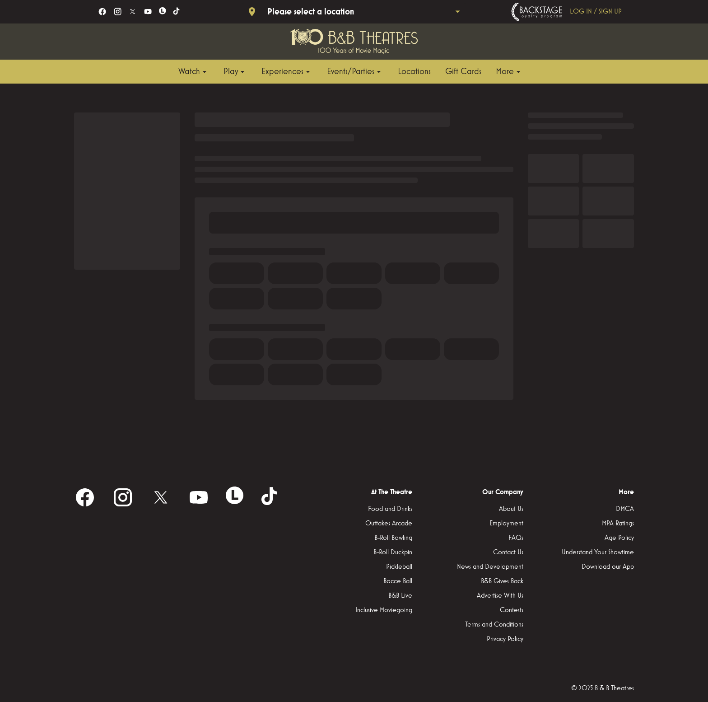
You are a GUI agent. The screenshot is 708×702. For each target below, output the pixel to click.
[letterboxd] (162, 10)
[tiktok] (176, 11)
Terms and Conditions (494, 624)
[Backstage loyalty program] (568, 12)
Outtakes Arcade (388, 523)
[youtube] (148, 11)
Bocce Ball (397, 581)
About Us (511, 509)
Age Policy (619, 538)
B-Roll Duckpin (392, 552)
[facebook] (102, 11)
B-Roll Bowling (393, 538)
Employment (506, 523)
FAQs (515, 538)
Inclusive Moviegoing (383, 610)
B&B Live (400, 595)
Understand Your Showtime (598, 552)
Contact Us (508, 552)
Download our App (608, 567)
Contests (511, 610)
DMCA (625, 509)
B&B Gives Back (502, 581)
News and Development (490, 567)
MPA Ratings (618, 523)
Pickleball (399, 567)
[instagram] (117, 11)
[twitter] (132, 11)
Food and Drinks (390, 509)
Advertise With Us (500, 595)
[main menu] (350, 71)
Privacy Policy (505, 639)
